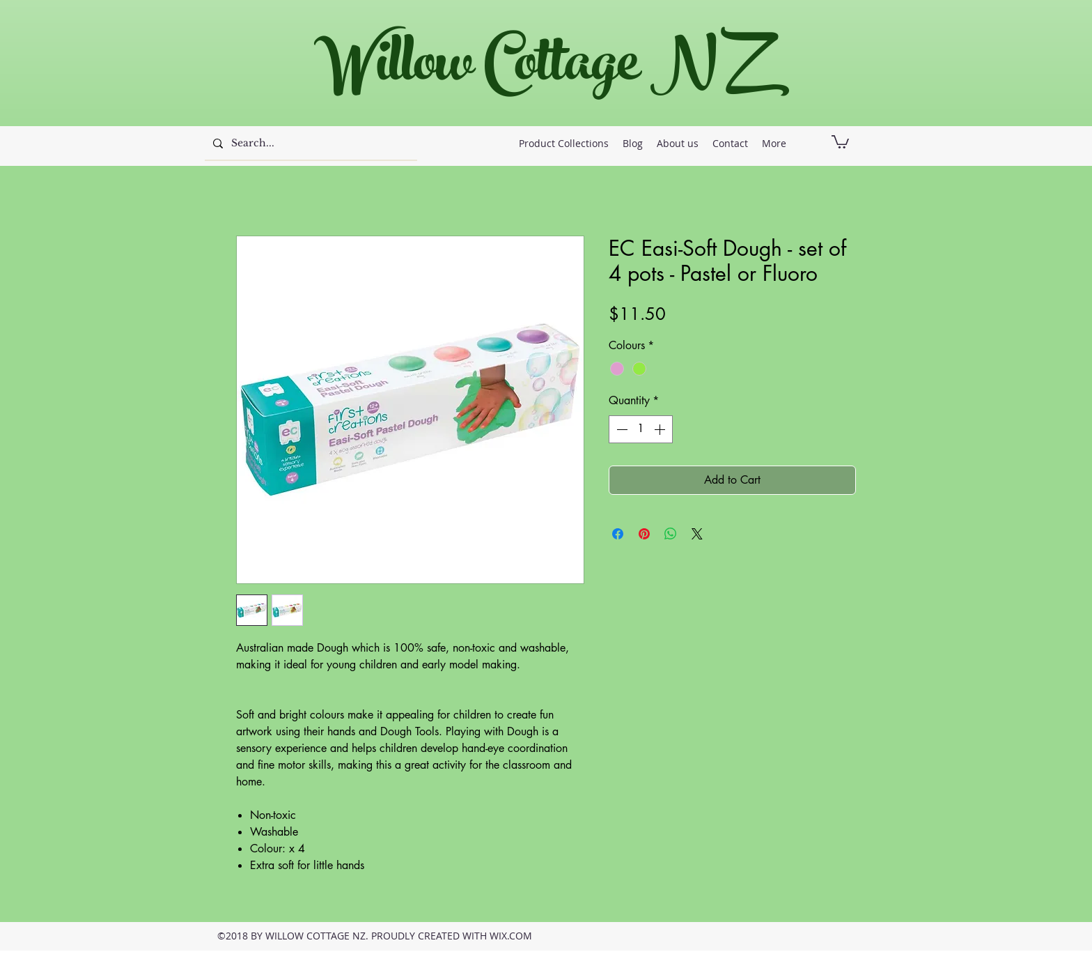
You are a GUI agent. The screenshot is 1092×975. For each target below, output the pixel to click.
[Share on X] (697, 533)
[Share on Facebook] (617, 533)
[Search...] (309, 144)
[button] (840, 141)
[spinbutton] (640, 429)
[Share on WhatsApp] (670, 533)
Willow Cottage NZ (538, 69)
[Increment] (661, 429)
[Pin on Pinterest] (644, 533)
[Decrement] (620, 429)
